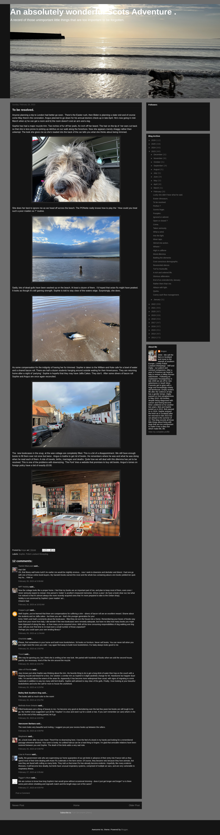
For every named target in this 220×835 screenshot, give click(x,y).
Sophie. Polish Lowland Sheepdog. (33, 554)
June (156, 177)
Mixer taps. (157, 239)
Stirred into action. (161, 243)
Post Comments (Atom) (82, 813)
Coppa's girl (23, 610)
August (157, 169)
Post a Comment (23, 793)
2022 (153, 304)
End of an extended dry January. (167, 280)
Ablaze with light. (160, 287)
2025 (153, 144)
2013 (153, 337)
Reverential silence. (161, 265)
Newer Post (18, 805)
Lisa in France (24, 754)
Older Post (134, 805)
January (157, 299)
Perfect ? (157, 206)
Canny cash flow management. (166, 295)
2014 (153, 334)
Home (76, 805)
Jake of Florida (25, 669)
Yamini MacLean (25, 566)
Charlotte (22, 639)
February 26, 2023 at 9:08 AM (30, 581)
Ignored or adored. (161, 217)
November (158, 158)
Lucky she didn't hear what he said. (168, 195)
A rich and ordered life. (162, 272)
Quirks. (156, 291)
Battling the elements (162, 258)
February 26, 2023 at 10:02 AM (31, 604)
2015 (153, 330)
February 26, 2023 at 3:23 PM (30, 687)
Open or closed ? (160, 221)
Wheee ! (156, 247)
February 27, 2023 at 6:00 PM (30, 788)
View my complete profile (158, 432)
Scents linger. (159, 210)
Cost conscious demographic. (165, 261)
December (158, 154)
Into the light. (158, 236)
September (158, 166)
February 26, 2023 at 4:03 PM (30, 718)
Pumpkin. (157, 213)
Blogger (124, 829)
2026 (153, 140)
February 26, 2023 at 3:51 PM (30, 700)
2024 (153, 148)
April (156, 184)
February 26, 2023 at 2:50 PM (30, 649)
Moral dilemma (159, 254)
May (156, 180)
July (156, 173)
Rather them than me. (162, 284)
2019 (153, 315)
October (157, 162)
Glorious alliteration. (161, 276)
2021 (153, 308)
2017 (153, 323)
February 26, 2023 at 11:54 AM (31, 633)
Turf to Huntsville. (160, 269)
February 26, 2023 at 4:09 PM (30, 731)
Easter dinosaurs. (160, 199)
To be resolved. (159, 202)
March (156, 188)
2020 (153, 311)
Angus (164, 351)
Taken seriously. (160, 228)
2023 (153, 151)
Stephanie (23, 736)
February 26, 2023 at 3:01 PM (30, 664)
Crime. (156, 224)
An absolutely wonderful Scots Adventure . (93, 11)
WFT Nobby (23, 587)
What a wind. (158, 232)
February (158, 191)
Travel (21, 654)
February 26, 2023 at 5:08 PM (30, 749)
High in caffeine (159, 250)
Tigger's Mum (24, 778)
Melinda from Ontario (28, 705)
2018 (153, 319)
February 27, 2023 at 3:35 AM (30, 772)
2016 (153, 326)
